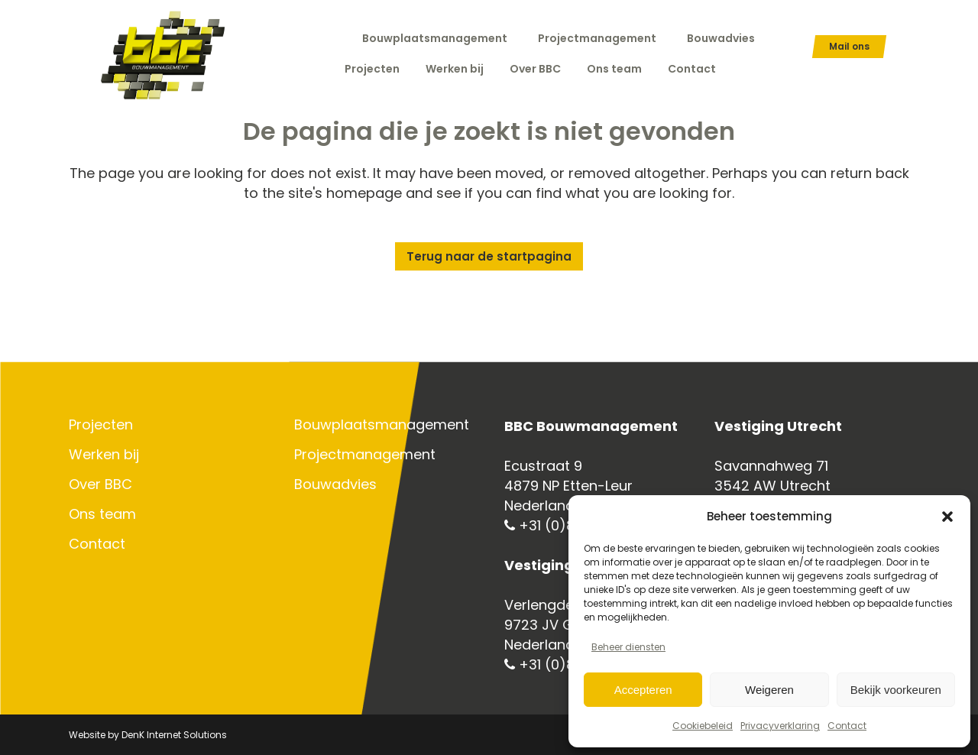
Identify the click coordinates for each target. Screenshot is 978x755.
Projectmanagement (597, 38)
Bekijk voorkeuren (895, 689)
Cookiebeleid (702, 725)
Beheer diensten (628, 646)
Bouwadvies (721, 38)
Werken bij (104, 454)
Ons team (102, 514)
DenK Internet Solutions (174, 734)
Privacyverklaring (780, 725)
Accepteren (643, 689)
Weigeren (769, 689)
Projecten (101, 424)
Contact (846, 725)
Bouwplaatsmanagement (434, 38)
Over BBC (100, 484)
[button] (947, 516)
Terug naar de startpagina (489, 256)
